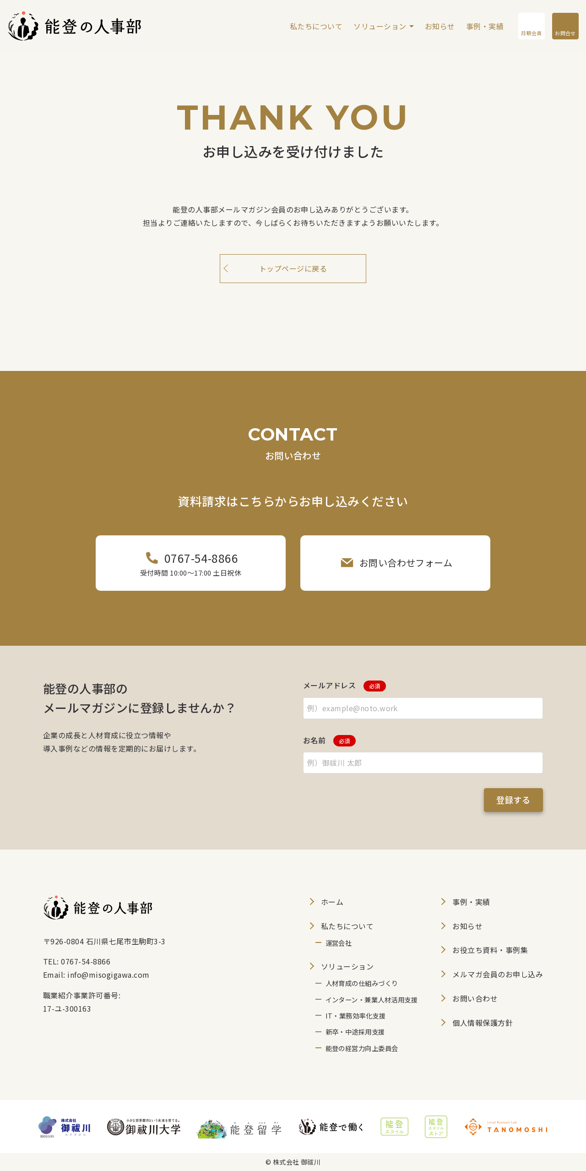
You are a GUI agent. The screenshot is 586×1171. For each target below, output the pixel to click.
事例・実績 (485, 26)
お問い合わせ (475, 998)
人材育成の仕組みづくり (362, 983)
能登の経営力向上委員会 (362, 1048)
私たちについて (316, 26)
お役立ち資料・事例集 (490, 949)
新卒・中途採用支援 (355, 1031)
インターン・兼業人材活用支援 (372, 999)
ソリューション (379, 26)
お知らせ (440, 26)
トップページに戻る (293, 268)
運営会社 (339, 943)
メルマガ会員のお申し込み (497, 974)
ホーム (332, 901)
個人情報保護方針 (482, 1022)
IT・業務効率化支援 (356, 1015)
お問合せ (565, 33)
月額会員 (530, 32)
